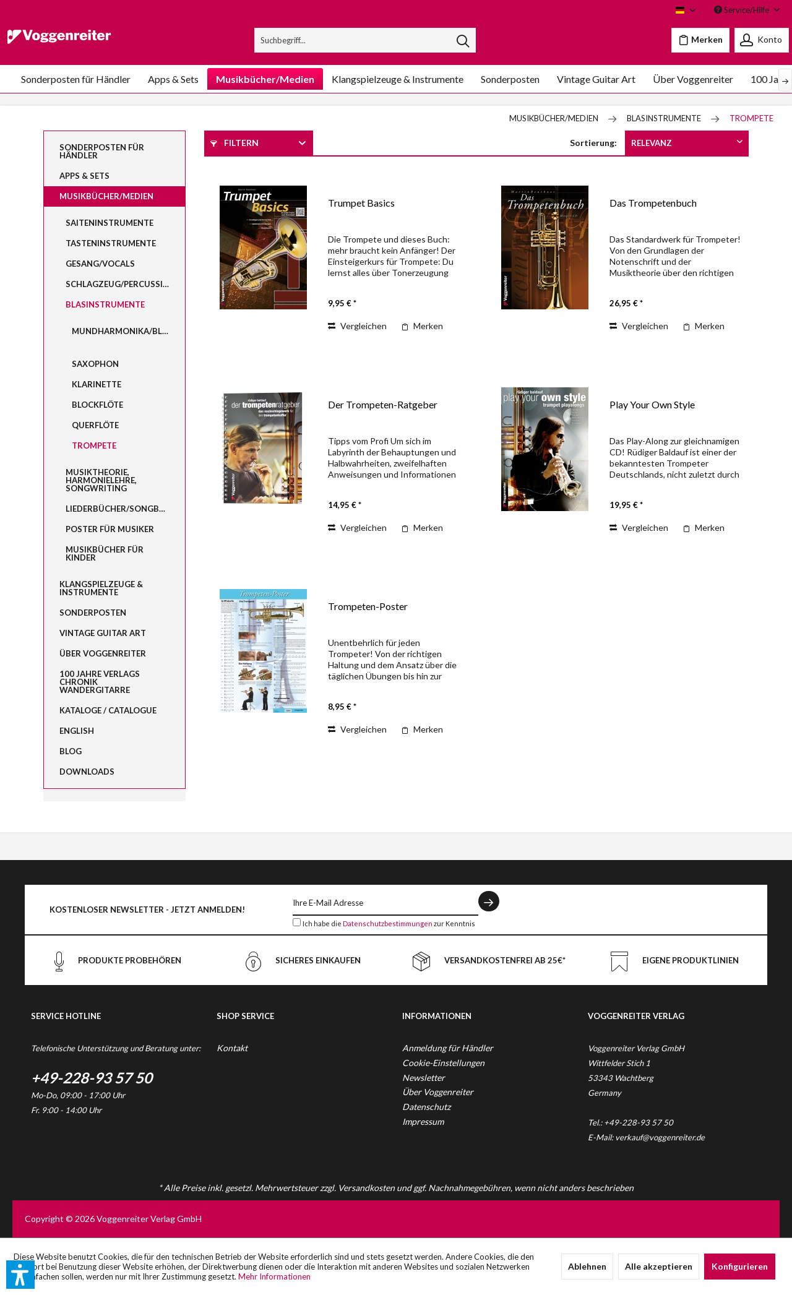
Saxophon (95, 364)
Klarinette (96, 384)
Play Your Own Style (652, 404)
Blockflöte (97, 405)
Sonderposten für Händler (101, 151)
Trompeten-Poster (368, 606)
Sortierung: (593, 142)
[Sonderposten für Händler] (75, 79)
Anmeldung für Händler (447, 1048)
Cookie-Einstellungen (443, 1062)
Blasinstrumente (105, 304)
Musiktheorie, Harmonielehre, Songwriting (101, 480)
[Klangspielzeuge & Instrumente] (397, 79)
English (76, 731)
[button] (20, 1274)
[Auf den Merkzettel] (422, 326)
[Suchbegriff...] (365, 40)
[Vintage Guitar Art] (596, 79)
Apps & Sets (84, 176)
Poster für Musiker (110, 529)
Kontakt (232, 1048)
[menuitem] (365, 40)
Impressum (423, 1121)
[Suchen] (463, 40)
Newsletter (423, 1077)
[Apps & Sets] (173, 79)
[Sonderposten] (510, 79)
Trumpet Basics (361, 203)
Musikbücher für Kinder (105, 553)
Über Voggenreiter (102, 653)
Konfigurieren (740, 1266)
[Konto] (761, 40)
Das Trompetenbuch (653, 203)
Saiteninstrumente (109, 223)
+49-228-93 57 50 (91, 1077)
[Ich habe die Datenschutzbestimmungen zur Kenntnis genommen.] (297, 922)
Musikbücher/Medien (106, 196)
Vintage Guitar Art (102, 633)
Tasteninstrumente (111, 243)
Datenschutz (426, 1106)
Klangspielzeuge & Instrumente (101, 588)
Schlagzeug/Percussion (121, 284)
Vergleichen (357, 326)
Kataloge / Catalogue (108, 710)
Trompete (94, 445)
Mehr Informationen (274, 1276)
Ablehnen (587, 1266)
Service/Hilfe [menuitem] (742, 10)
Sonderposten (92, 612)
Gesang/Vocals (100, 264)
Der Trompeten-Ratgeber (382, 404)
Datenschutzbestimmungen (388, 923)
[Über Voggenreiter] (693, 79)
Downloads (86, 772)
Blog (70, 751)
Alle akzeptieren (658, 1266)
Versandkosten (366, 1187)
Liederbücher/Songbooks (124, 509)
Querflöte (95, 425)
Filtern (234, 142)
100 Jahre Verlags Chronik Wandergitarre (99, 682)
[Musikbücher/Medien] (265, 79)
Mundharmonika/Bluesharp (128, 331)
